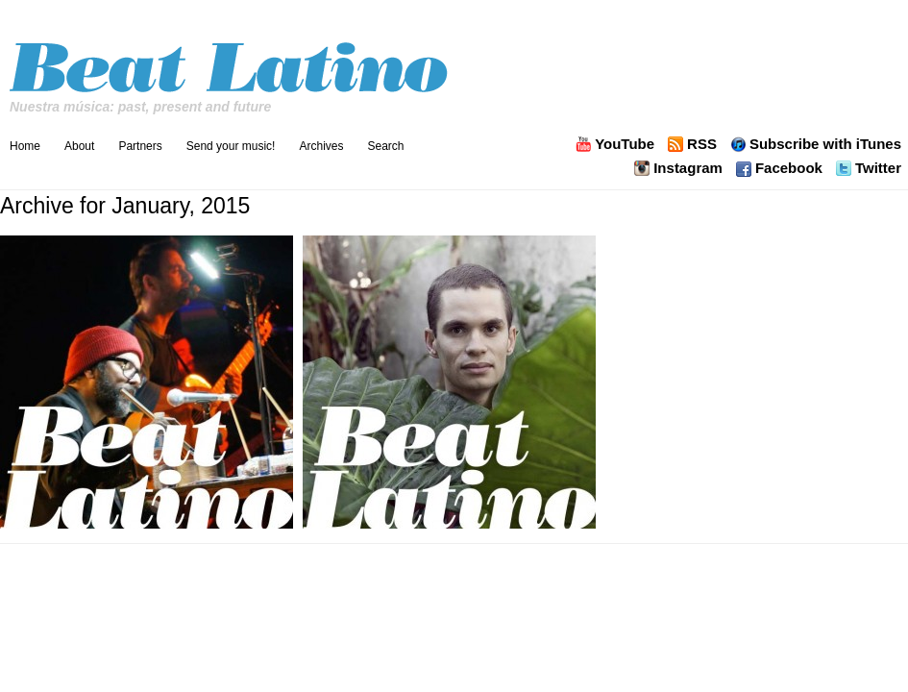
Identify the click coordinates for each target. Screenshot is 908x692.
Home (25, 146)
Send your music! (231, 146)
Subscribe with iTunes (825, 144)
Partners (139, 146)
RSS (702, 144)
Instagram (688, 168)
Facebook (788, 168)
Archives (321, 146)
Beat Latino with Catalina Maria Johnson (231, 62)
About (79, 146)
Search (385, 146)
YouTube (624, 144)
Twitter (878, 168)
